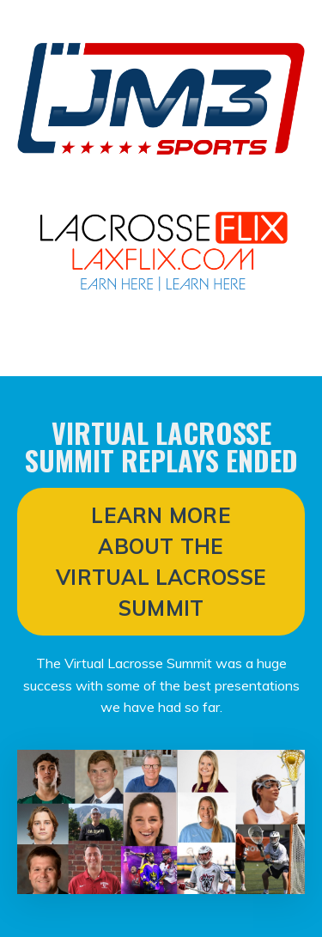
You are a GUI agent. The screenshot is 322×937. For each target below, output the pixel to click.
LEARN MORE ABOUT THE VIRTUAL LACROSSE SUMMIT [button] (161, 561)
